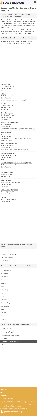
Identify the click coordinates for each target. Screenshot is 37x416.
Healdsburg (4, 290)
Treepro (3, 197)
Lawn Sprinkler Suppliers (8, 254)
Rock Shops (4, 261)
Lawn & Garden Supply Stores (10, 335)
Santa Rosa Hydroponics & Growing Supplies (16, 163)
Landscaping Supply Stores (9, 332)
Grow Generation (7, 113)
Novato (3, 296)
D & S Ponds (5, 84)
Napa (2, 293)
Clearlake (4, 316)
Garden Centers (6, 328)
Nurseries (4, 338)
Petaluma (4, 286)
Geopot (3, 94)
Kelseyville (4, 319)
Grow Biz (4, 103)
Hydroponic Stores (6, 251)
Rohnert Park (5, 273)
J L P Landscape (6, 132)
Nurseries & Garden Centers (9, 341)
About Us (3, 389)
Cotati (3, 280)
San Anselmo (5, 306)
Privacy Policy (4, 395)
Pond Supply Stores (7, 257)
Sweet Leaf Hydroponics (9, 190)
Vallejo (3, 309)
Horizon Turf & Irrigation (9, 122)
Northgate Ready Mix (8, 153)
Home (3, 14)
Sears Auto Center (7, 172)
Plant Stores (4, 345)
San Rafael (4, 312)
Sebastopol (4, 276)
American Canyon (6, 303)
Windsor (3, 283)
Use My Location (7, 270)
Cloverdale (4, 299)
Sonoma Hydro (6, 180)
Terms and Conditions (6, 398)
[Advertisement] (18, 63)
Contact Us (3, 392)
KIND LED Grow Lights (9, 143)
